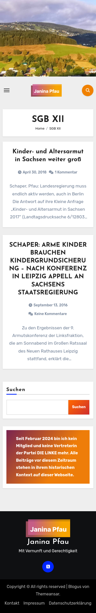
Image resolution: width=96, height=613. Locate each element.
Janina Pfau (48, 542)
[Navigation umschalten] (7, 90)
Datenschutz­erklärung (70, 603)
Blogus (74, 586)
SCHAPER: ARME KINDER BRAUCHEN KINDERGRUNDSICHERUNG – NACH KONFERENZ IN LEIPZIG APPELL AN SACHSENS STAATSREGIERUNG (48, 269)
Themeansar (47, 594)
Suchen (15, 389)
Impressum (34, 603)
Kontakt (12, 603)
